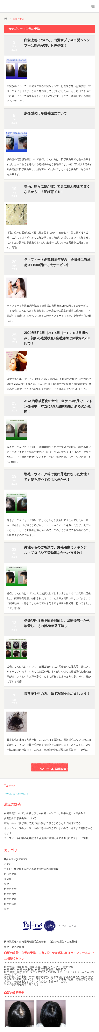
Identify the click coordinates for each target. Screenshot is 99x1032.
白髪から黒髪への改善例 (63, 941)
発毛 (6, 884)
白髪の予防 (10, 889)
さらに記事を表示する (49, 767)
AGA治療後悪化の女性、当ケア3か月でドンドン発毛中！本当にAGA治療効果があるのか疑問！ (58, 406)
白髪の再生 (10, 894)
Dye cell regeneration (15, 859)
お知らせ (9, 864)
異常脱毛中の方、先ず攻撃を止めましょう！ (57, 693)
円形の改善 (10, 874)
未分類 (8, 879)
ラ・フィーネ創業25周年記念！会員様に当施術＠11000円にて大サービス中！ (57, 262)
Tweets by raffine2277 (16, 793)
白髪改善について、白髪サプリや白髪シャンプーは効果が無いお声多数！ (57, 42)
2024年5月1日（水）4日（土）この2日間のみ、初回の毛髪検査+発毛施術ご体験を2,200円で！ (57, 338)
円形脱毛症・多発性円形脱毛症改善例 (25, 941)
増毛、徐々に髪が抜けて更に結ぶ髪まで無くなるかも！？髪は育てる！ (57, 189)
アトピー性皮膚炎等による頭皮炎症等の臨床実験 (31, 869)
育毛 (6, 908)
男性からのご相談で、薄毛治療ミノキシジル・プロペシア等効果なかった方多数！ (55, 550)
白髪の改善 (10, 898)
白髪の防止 (10, 903)
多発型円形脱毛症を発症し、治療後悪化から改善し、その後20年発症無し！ (57, 623)
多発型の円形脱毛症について (45, 113)
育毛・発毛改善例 (14, 947)
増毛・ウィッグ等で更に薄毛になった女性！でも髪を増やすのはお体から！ (57, 476)
